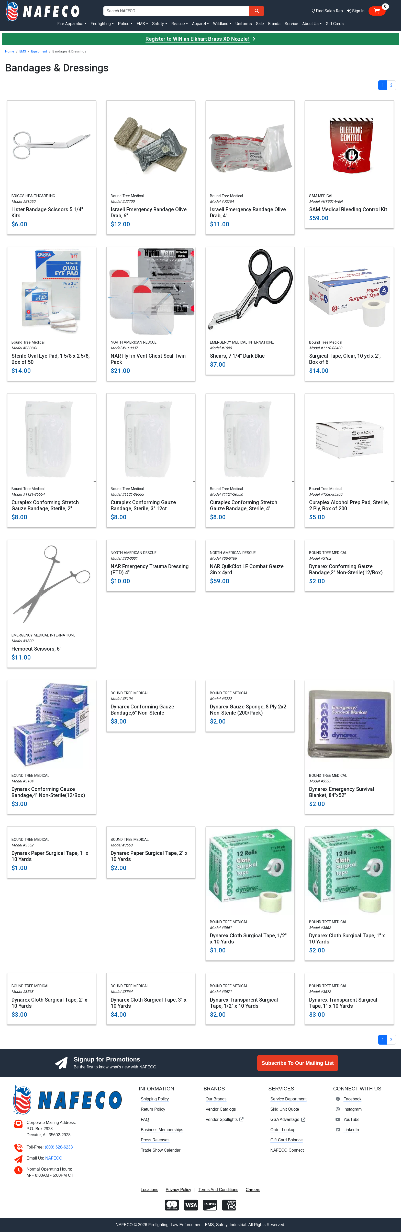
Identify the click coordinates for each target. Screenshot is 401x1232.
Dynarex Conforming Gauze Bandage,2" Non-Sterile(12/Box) (346, 569)
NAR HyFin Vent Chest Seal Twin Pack (148, 359)
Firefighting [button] (101, 23)
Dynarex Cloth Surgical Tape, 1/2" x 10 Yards (248, 938)
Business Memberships (162, 1130)
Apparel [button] (199, 23)
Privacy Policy (178, 1189)
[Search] (256, 11)
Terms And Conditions (218, 1189)
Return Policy (153, 1109)
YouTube (351, 1119)
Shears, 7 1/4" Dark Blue (237, 356)
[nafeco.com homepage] (43, 10)
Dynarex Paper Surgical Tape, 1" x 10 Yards (50, 856)
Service (291, 23)
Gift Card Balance (286, 1140)
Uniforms (244, 23)
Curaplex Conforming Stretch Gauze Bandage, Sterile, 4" (243, 505)
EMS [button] (141, 23)
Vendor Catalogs (221, 1109)
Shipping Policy (155, 1099)
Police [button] (123, 23)
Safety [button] (158, 23)
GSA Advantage (288, 1119)
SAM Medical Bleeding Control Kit (348, 209)
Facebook (352, 1099)
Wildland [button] (220, 23)
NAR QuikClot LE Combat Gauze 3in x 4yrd (247, 569)
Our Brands (216, 1099)
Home (9, 51)
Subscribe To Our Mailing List (298, 1063)
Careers (253, 1189)
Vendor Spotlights (225, 1119)
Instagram (352, 1109)
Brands (274, 23)
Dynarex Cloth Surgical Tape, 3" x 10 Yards (148, 1003)
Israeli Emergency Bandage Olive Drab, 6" (149, 212)
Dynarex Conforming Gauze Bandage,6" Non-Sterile (142, 710)
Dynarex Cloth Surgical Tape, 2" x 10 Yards (49, 1003)
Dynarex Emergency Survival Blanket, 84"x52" (341, 792)
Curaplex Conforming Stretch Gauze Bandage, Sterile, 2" (45, 505)
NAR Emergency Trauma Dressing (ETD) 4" (150, 569)
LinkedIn (351, 1130)
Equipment (39, 51)
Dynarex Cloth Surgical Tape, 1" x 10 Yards (347, 938)
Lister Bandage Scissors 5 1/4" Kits (47, 212)
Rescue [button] (178, 23)
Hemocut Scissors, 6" (36, 649)
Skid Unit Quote (284, 1109)
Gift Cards (335, 23)
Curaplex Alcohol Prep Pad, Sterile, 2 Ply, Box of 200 (349, 505)
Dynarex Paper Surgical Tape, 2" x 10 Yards (149, 856)
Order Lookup (282, 1130)
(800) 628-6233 (59, 1147)
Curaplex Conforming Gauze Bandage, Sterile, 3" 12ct (143, 505)
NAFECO (53, 1158)
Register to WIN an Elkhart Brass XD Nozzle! (200, 39)
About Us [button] (310, 23)
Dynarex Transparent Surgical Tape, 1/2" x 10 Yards (244, 1003)
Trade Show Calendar (161, 1150)
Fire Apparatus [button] (70, 23)
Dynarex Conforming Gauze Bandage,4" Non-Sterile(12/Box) (48, 792)
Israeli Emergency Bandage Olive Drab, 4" (248, 212)
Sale (260, 23)
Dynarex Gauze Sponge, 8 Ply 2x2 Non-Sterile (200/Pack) (248, 710)
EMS (22, 51)
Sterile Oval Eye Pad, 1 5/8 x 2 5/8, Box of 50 (51, 359)
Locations (149, 1189)
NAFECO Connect (287, 1150)
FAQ (145, 1119)
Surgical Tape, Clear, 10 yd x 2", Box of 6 (345, 359)
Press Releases (155, 1140)
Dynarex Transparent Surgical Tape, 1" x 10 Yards (343, 1003)
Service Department (288, 1099)
